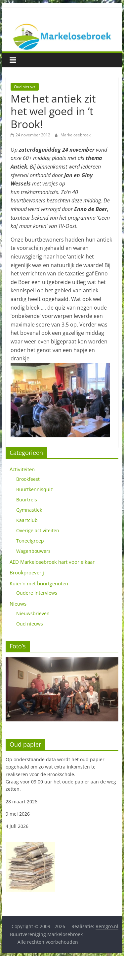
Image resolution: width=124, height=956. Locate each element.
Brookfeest (28, 479)
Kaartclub (27, 520)
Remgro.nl (107, 926)
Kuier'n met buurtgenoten (39, 583)
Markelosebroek (76, 135)
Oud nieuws (24, 87)
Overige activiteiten (37, 530)
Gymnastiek (29, 510)
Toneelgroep (30, 541)
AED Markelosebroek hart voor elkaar (52, 561)
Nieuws (18, 603)
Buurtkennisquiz (34, 489)
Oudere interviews (36, 593)
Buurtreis (26, 499)
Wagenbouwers (33, 551)
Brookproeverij (27, 572)
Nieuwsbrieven (33, 613)
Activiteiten (22, 469)
